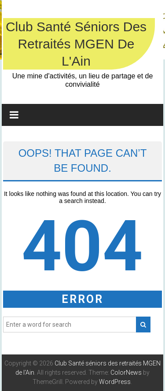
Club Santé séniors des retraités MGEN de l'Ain (76, 43)
